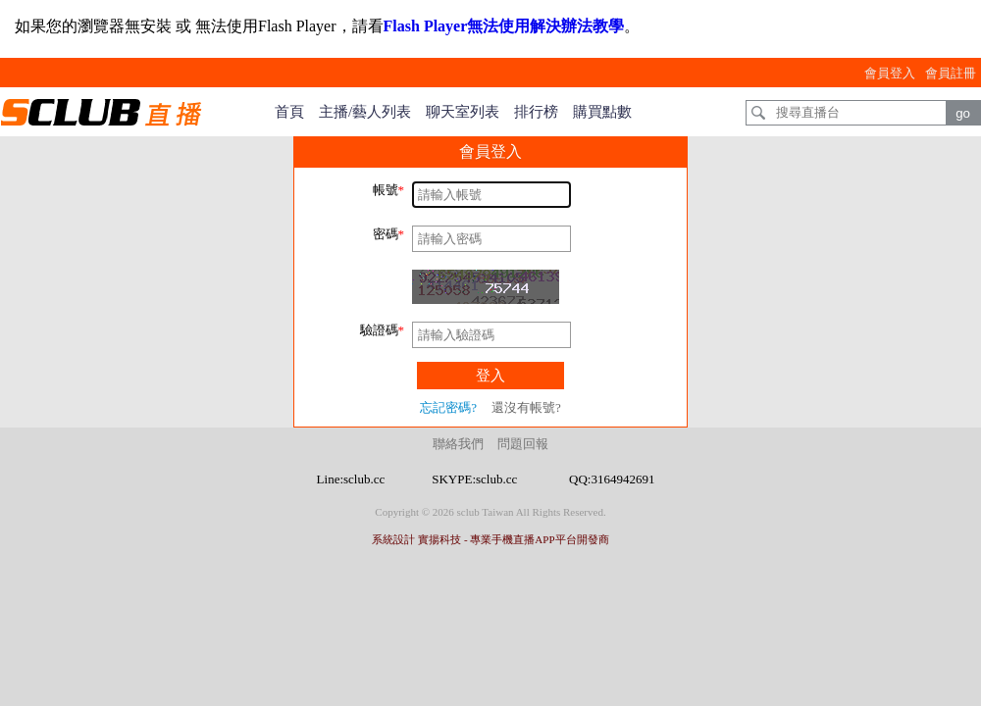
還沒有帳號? (526, 407)
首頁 (289, 112)
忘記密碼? (448, 407)
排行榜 (536, 112)
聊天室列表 (462, 112)
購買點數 (602, 112)
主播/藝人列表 (365, 112)
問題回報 (522, 443)
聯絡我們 (458, 443)
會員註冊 (950, 73)
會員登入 (889, 73)
